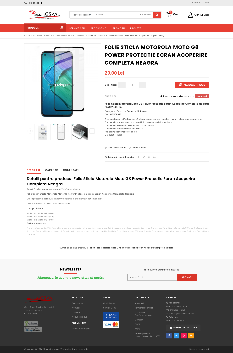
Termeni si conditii (144, 307)
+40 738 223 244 (34, 3)
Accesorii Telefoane (42, 35)
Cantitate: (110, 84)
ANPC (137, 328)
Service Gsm (137, 147)
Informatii (139, 303)
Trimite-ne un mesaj (183, 327)
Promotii (76, 307)
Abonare (187, 277)
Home (27, 35)
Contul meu (109, 303)
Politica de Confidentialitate (143, 314)
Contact (139, 319)
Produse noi (77, 303)
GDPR (137, 324)
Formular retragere (81, 328)
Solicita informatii (115, 147)
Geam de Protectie (64, 35)
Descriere (34, 170)
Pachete (76, 312)
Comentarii (71, 170)
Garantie (51, 170)
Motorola (81, 35)
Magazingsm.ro (51, 349)
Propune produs (79, 316)
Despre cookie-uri (199, 349)
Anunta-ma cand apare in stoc (177, 96)
